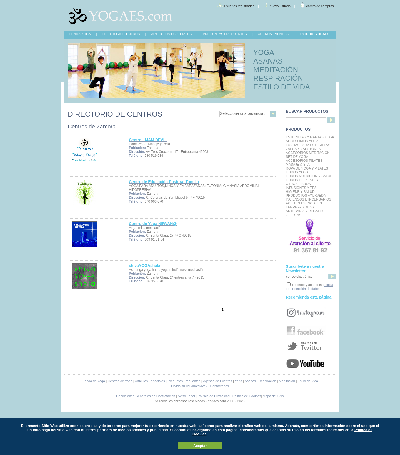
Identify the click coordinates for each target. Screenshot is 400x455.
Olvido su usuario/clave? (189, 386)
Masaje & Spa (298, 164)
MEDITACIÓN (275, 69)
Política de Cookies (246, 396)
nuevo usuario (280, 6)
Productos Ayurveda (306, 196)
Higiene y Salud (300, 192)
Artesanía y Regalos (305, 211)
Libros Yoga (297, 172)
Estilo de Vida (308, 381)
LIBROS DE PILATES (302, 180)
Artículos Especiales (150, 381)
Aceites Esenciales (304, 203)
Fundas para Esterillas (308, 145)
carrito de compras (320, 6)
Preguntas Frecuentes (184, 381)
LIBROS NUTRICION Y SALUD (309, 176)
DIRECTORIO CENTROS (121, 34)
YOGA (263, 52)
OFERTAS (293, 215)
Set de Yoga (297, 157)
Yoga (238, 381)
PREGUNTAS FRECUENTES (225, 34)
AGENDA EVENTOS (273, 34)
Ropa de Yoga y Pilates (307, 168)
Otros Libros (298, 184)
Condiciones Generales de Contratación (145, 396)
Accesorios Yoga (302, 141)
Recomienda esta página (308, 297)
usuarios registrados (239, 6)
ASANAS (268, 61)
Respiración (267, 381)
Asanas (250, 381)
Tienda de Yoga (93, 381)
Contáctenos (219, 386)
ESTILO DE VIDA (281, 87)
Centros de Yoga (120, 381)
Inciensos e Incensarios (308, 199)
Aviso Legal (186, 396)
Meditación (287, 381)
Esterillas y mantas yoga (310, 137)
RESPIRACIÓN (278, 78)
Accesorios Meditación (308, 153)
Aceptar (200, 446)
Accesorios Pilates (304, 161)
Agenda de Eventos (217, 381)
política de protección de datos (309, 287)
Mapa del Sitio (273, 396)
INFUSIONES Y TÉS (301, 188)
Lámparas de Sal (301, 207)
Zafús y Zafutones (303, 149)
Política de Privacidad (214, 396)
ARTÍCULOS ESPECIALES (171, 34)
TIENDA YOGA (79, 34)
